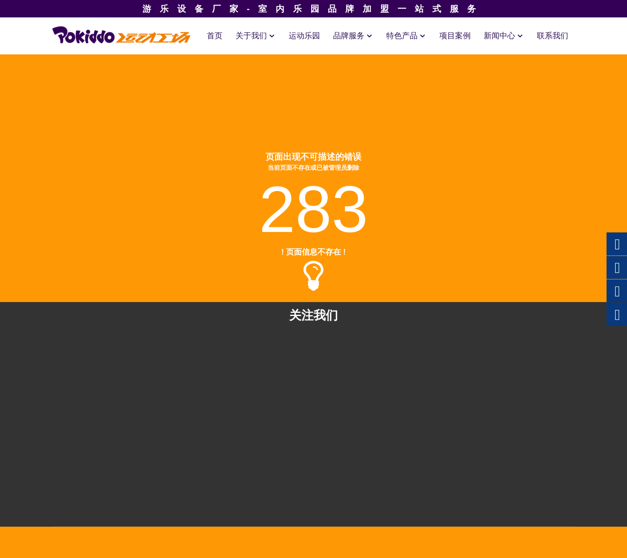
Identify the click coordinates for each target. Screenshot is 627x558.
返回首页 (313, 297)
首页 (214, 35)
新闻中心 (504, 35)
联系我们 (552, 35)
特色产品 (406, 35)
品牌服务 (353, 35)
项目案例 (455, 35)
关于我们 (256, 35)
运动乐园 (304, 35)
